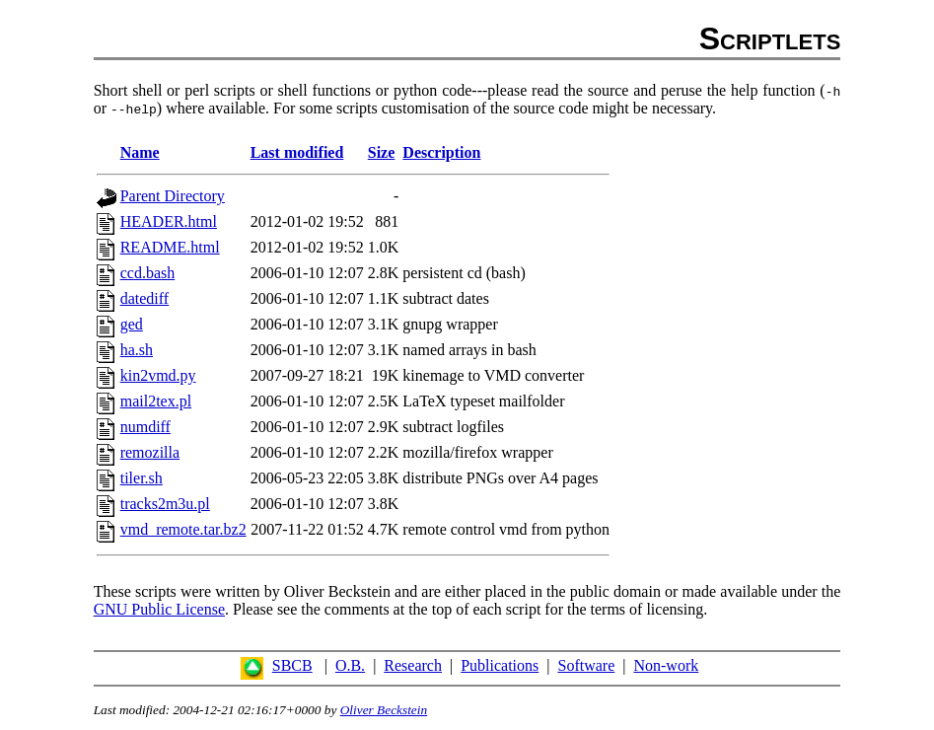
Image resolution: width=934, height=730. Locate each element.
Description (441, 152)
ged (131, 324)
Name (140, 152)
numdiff (145, 426)
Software (585, 665)
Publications (500, 665)
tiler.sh (141, 478)
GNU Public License (159, 609)
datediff (144, 298)
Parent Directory (172, 195)
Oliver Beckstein (383, 709)
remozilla (150, 452)
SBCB (292, 665)
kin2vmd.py (158, 375)
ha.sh (136, 349)
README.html (170, 247)
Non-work (665, 665)
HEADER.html (168, 221)
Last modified (297, 152)
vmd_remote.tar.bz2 (183, 529)
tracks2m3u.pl (165, 503)
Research (413, 665)
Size (381, 152)
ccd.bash (148, 272)
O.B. (350, 665)
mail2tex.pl (155, 401)
